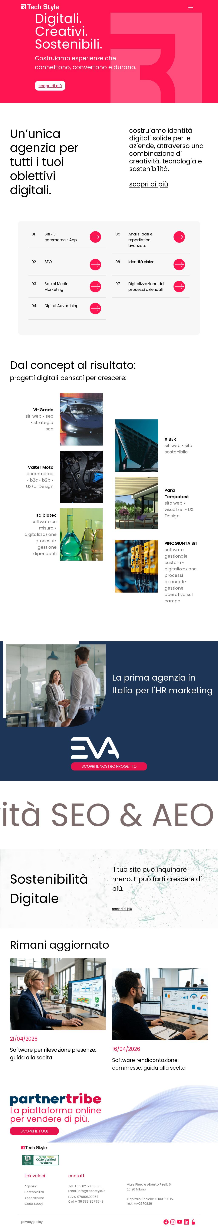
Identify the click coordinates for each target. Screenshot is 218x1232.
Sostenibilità (34, 1192)
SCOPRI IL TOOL (34, 1131)
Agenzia (30, 1186)
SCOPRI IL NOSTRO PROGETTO (109, 766)
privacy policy (32, 1221)
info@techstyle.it (91, 1191)
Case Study (33, 1203)
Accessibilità (34, 1198)
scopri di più (50, 85)
